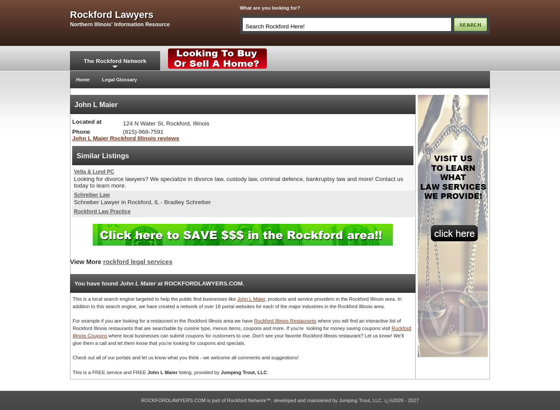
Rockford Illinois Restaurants (285, 320)
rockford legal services (137, 261)
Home (83, 79)
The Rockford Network (115, 61)
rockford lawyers (112, 14)
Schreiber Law (92, 195)
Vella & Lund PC (94, 172)
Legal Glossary (119, 79)
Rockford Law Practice (102, 211)
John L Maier (251, 299)
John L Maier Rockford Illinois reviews (125, 138)
